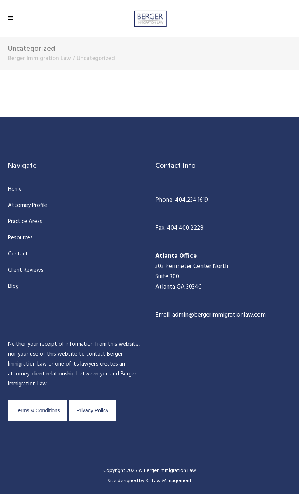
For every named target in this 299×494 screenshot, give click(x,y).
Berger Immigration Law (39, 58)
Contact (18, 254)
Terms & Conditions (37, 410)
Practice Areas (25, 221)
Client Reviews (26, 270)
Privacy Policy (92, 410)
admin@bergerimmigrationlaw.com (218, 315)
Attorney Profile (27, 205)
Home (15, 189)
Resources (20, 237)
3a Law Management (169, 481)
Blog (13, 286)
